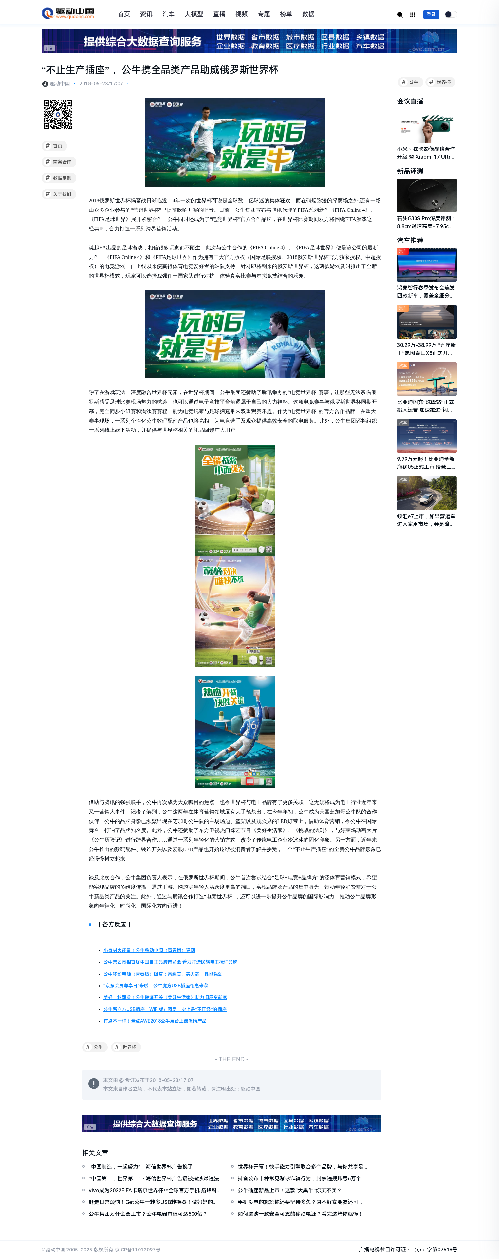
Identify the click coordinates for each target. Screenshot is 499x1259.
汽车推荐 (410, 241)
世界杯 (439, 82)
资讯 (146, 14)
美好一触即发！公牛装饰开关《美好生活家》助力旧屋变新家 (165, 997)
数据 (308, 14)
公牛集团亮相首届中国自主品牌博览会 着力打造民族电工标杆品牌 (170, 962)
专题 (264, 14)
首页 (124, 14)
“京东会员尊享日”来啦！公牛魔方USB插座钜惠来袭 (155, 985)
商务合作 (57, 162)
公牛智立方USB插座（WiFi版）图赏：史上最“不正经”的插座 (165, 1009)
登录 (431, 14)
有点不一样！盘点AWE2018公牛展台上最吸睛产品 (155, 1021)
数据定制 (57, 178)
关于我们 (57, 194)
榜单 (286, 14)
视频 (241, 14)
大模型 (194, 14)
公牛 (409, 82)
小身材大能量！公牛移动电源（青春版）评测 (149, 950)
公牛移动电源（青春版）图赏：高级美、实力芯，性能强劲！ (165, 973)
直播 (219, 14)
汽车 (168, 14)
